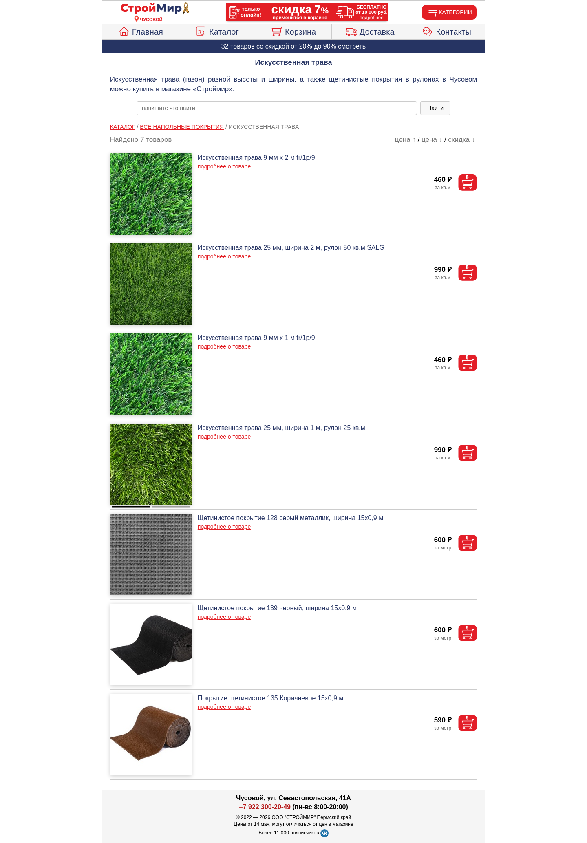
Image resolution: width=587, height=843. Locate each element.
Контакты (446, 30)
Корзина (293, 30)
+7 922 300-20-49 (265, 806)
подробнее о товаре (224, 166)
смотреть (352, 46)
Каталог (217, 30)
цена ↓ (431, 139)
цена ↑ (405, 139)
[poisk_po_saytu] (277, 108)
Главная (140, 30)
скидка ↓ (461, 139)
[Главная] (151, 8)
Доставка (370, 30)
